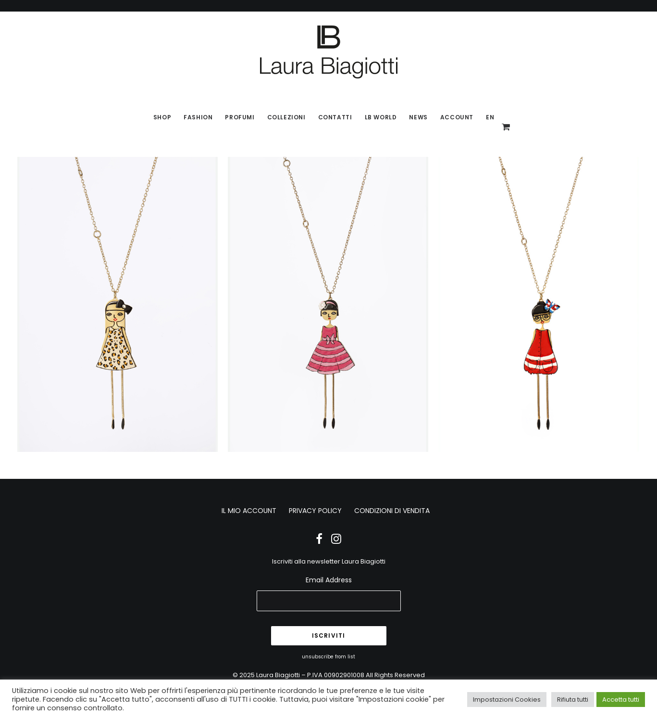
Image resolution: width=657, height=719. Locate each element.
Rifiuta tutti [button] (572, 699)
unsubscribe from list (328, 657)
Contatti (335, 117)
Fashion (198, 117)
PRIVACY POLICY (315, 510)
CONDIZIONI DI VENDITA (392, 510)
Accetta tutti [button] (620, 699)
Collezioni (286, 117)
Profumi (239, 117)
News (418, 117)
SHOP (162, 117)
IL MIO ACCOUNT (249, 510)
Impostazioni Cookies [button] (507, 699)
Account (456, 117)
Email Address (329, 580)
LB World (381, 117)
